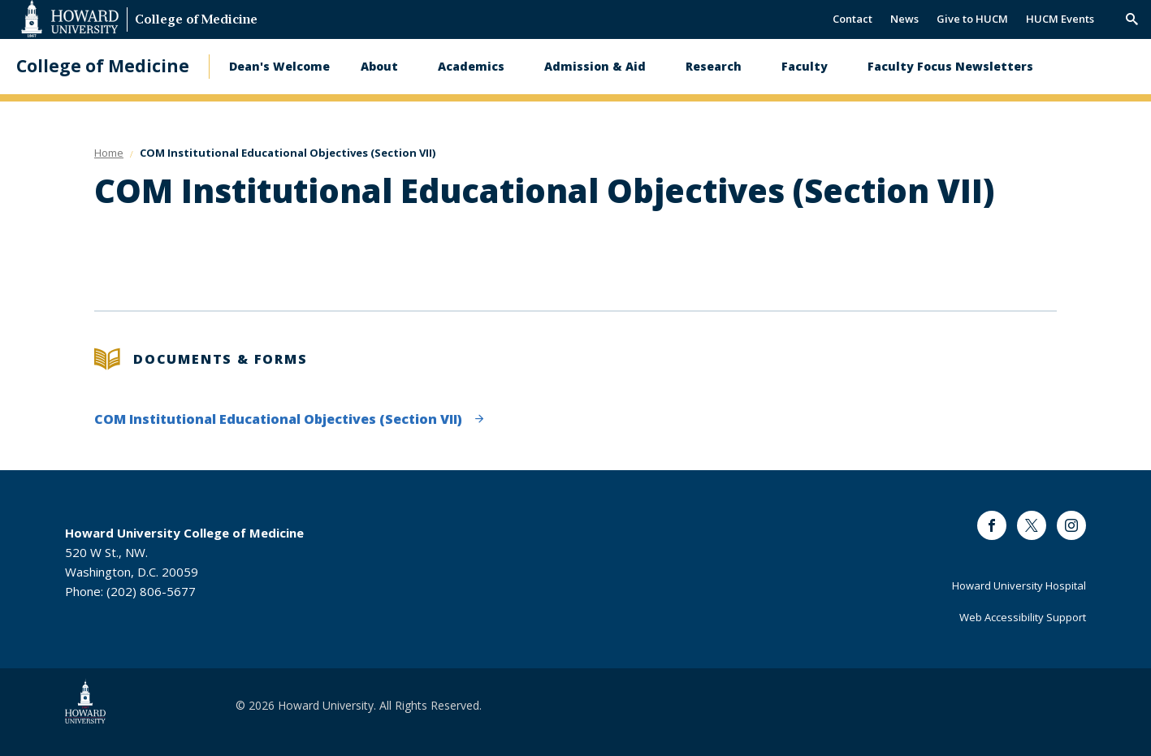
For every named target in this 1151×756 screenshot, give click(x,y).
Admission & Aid (595, 66)
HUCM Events (1060, 18)
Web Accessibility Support (1022, 617)
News (904, 18)
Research (714, 66)
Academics (471, 66)
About (379, 66)
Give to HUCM (972, 18)
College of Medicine (196, 21)
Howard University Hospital (1019, 585)
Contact (852, 18)
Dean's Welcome (279, 66)
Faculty (804, 66)
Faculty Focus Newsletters (950, 66)
